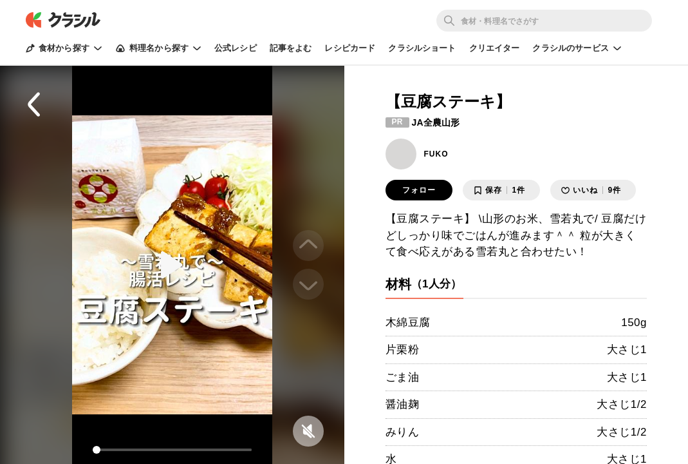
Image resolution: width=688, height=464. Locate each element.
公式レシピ (235, 48)
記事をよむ (291, 48)
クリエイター (494, 48)
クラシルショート (422, 48)
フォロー (419, 190)
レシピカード (349, 48)
